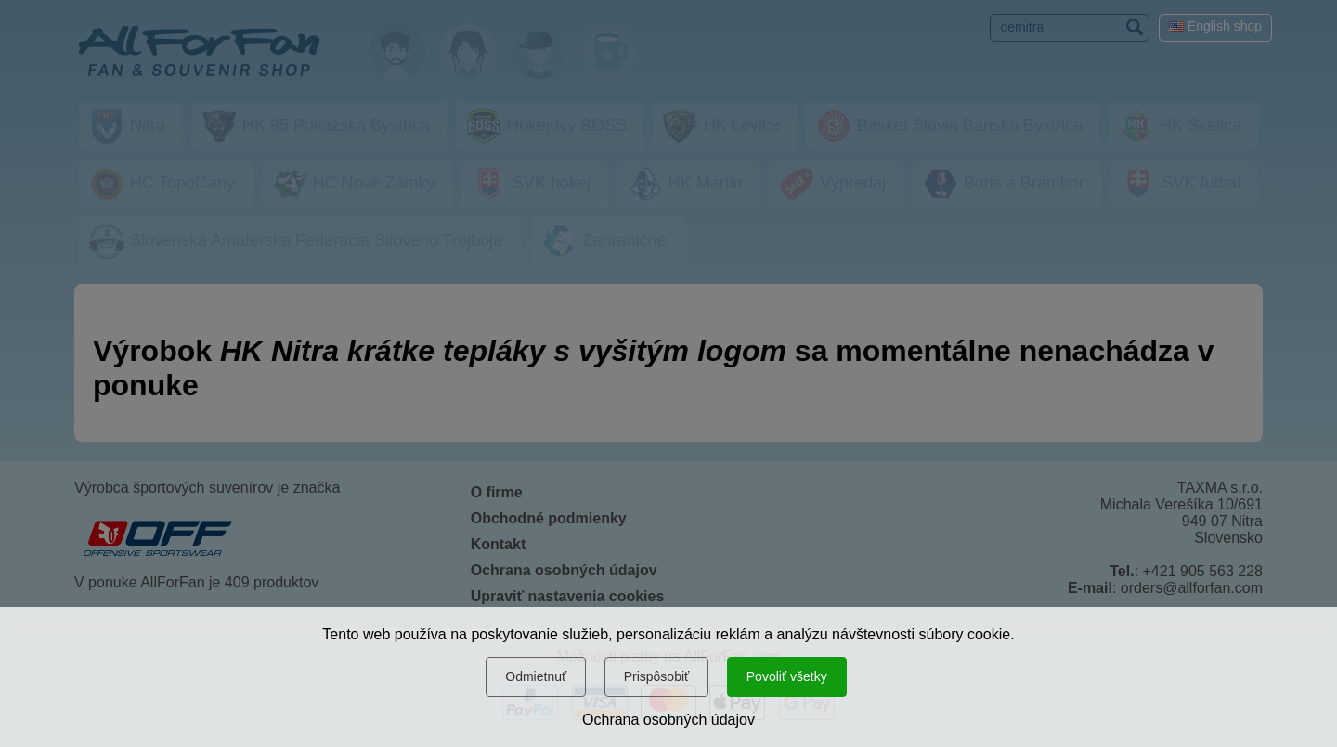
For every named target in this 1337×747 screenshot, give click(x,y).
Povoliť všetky (786, 676)
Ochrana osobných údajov (668, 720)
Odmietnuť (535, 676)
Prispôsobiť (657, 676)
